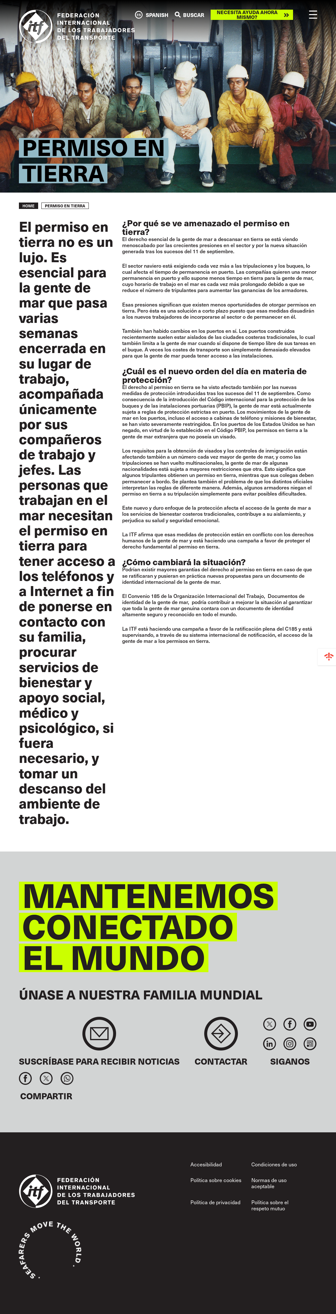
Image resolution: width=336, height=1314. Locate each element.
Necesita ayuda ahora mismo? (247, 15)
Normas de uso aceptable (269, 1183)
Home (28, 205)
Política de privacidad (215, 1202)
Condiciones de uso (274, 1164)
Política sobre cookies (215, 1180)
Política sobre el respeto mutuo (270, 1205)
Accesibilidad (206, 1164)
